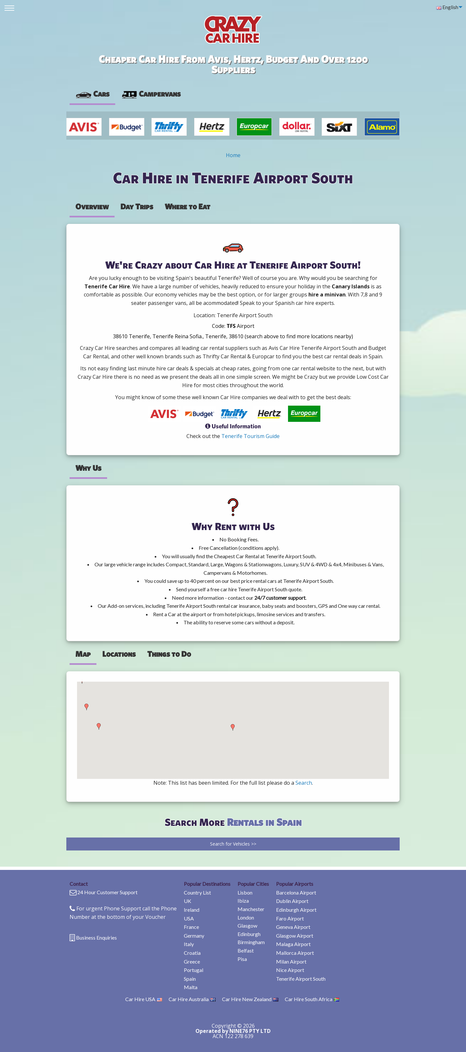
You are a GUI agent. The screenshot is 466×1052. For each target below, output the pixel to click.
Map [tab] (83, 653)
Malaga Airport (293, 944)
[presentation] (150, 94)
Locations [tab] (119, 653)
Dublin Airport (292, 901)
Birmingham (251, 942)
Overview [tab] (92, 206)
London (246, 917)
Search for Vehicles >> (233, 844)
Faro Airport (290, 918)
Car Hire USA (143, 999)
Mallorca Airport (295, 953)
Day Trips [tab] (136, 206)
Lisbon (245, 892)
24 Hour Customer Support (107, 892)
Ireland (191, 910)
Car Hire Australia (192, 999)
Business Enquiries (96, 937)
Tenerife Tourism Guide (250, 436)
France (191, 927)
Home (233, 155)
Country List (197, 892)
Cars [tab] (92, 93)
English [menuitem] (447, 7)
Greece (192, 961)
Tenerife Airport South (301, 979)
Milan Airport (291, 961)
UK (187, 901)
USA (189, 918)
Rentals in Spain (264, 822)
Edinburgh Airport (296, 910)
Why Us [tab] (88, 467)
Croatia (192, 953)
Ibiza (243, 900)
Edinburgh (249, 934)
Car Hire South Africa (312, 999)
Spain (190, 979)
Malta (190, 987)
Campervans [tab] (151, 93)
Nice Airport (290, 970)
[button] (86, 707)
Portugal (193, 970)
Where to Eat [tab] (187, 206)
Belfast (246, 950)
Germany (194, 935)
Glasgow (247, 925)
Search (303, 782)
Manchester (251, 909)
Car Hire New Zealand (250, 999)
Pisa (242, 959)
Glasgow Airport (294, 935)
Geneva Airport (293, 927)
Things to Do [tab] (169, 653)
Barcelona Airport (296, 892)
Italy (189, 944)
